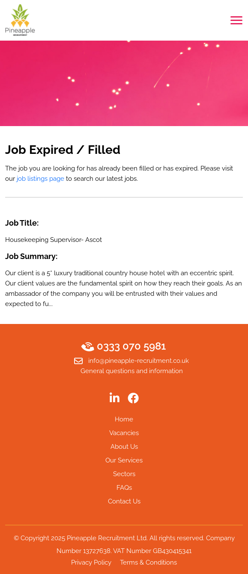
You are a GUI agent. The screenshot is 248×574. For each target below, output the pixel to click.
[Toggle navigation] (236, 20)
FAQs (124, 488)
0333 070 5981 (124, 346)
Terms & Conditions (148, 562)
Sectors (124, 474)
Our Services (124, 460)
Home (124, 419)
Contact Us (124, 501)
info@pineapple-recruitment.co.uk (131, 361)
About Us (124, 446)
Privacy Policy (91, 562)
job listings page (40, 179)
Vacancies (124, 433)
